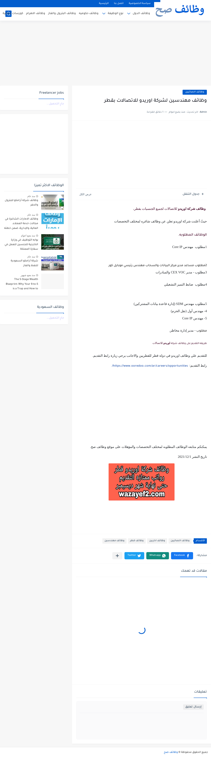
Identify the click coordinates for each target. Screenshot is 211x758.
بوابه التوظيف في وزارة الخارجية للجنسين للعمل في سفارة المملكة (21, 245)
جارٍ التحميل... (55, 103)
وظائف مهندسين (114, 541)
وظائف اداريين (157, 541)
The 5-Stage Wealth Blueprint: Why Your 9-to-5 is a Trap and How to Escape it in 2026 (22, 285)
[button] (182, 555)
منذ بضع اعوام (28, 235)
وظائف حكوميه (88, 13)
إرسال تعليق (193, 706)
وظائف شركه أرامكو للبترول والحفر (21, 203)
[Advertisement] (105, 54)
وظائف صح (171, 752)
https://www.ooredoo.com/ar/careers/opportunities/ (150, 366)
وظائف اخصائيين (194, 92)
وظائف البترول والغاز (62, 13)
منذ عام (31, 196)
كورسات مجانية (13, 13)
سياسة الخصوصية (140, 3)
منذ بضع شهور (28, 275)
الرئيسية (104, 3)
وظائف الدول (141, 13)
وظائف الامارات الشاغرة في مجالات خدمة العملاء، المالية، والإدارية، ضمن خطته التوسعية (21, 224)
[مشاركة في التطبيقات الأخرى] (117, 555)
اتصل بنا (118, 3)
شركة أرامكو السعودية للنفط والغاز (24, 263)
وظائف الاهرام (35, 13)
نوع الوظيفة (115, 13)
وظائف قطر (137, 541)
